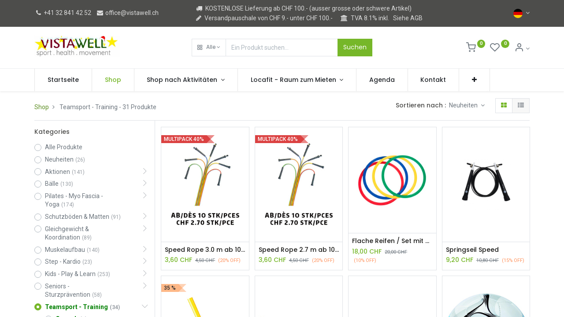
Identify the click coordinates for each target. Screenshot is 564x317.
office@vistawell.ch (127, 12)
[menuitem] (63, 80)
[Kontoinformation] (522, 48)
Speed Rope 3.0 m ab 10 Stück (205, 250)
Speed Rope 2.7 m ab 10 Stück (299, 250)
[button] (209, 47)
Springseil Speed (472, 250)
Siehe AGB (408, 18)
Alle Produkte (63, 147)
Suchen (355, 47)
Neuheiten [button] (464, 105)
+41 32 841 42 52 (62, 12)
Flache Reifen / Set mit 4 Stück (392, 241)
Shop (41, 107)
